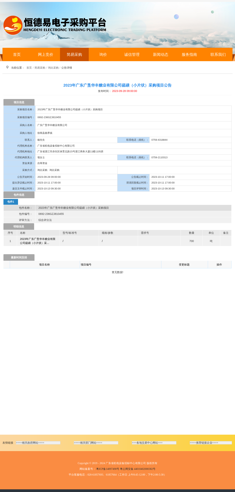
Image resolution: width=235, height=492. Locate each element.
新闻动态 (160, 54)
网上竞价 (45, 54)
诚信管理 (132, 54)
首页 (17, 54)
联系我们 (218, 54)
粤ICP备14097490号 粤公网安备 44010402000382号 (125, 469)
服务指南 (189, 54)
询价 (103, 54)
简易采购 (74, 54)
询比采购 (53, 67)
